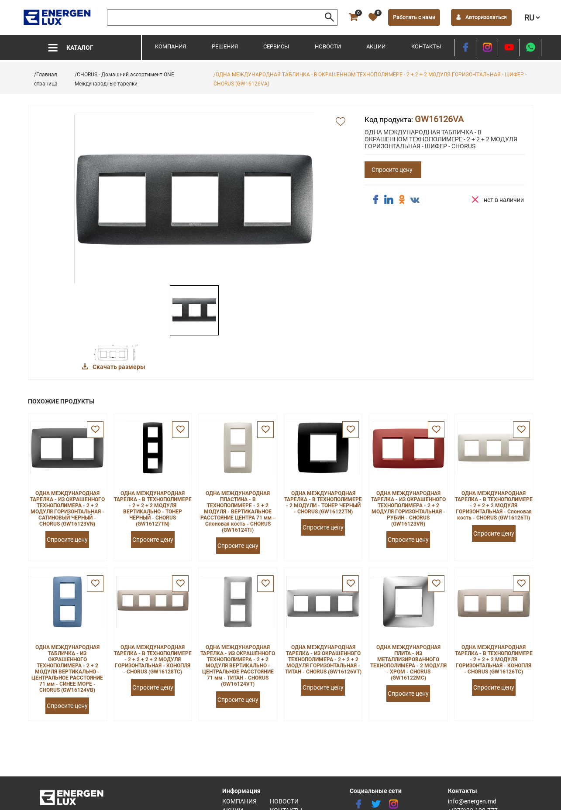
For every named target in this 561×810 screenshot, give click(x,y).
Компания (170, 46)
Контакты (426, 46)
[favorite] (372, 17)
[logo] (58, 17)
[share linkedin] (388, 199)
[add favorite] (340, 122)
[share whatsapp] (530, 47)
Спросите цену (392, 169)
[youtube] (509, 47)
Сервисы (276, 46)
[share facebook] (375, 199)
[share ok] (401, 199)
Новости (328, 46)
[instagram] (487, 47)
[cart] (353, 17)
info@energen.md (472, 801)
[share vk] (414, 200)
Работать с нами (414, 17)
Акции (375, 46)
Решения (225, 46)
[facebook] (465, 47)
